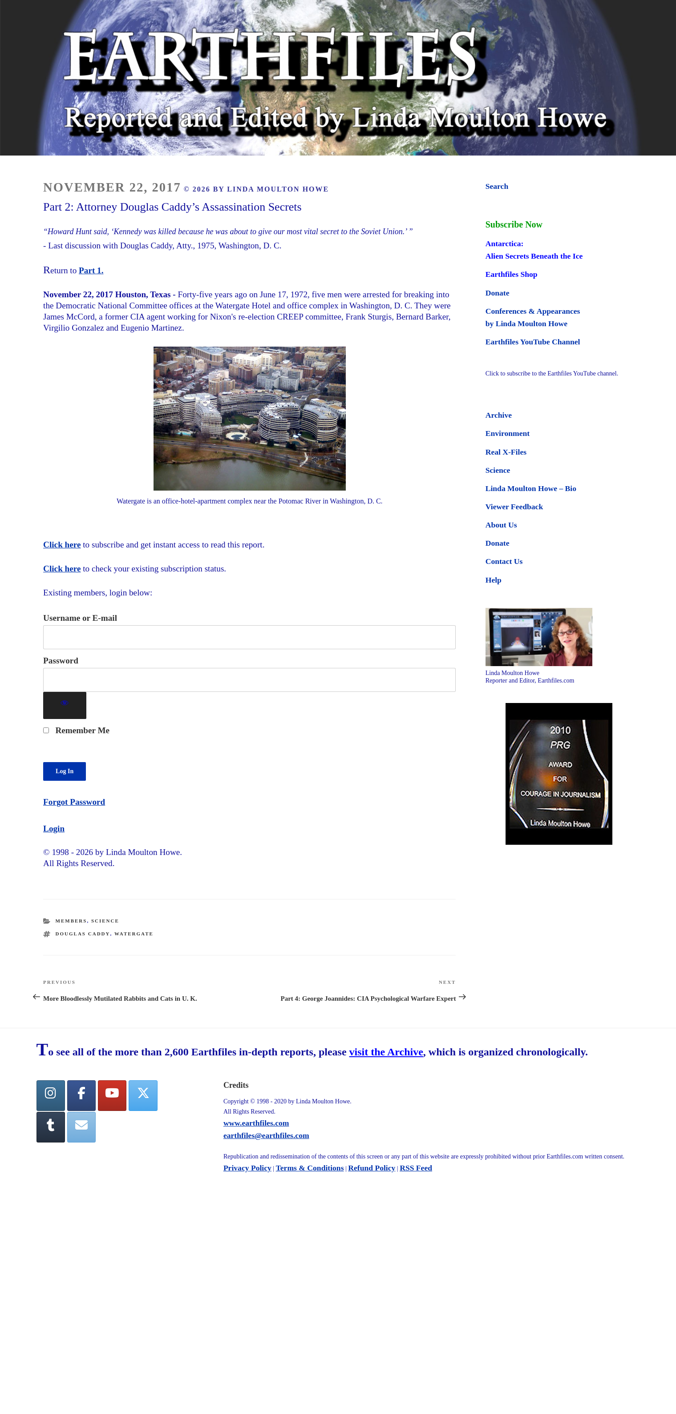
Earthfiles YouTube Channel (533, 341)
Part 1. (91, 270)
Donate (498, 292)
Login (54, 828)
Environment (508, 433)
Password (60, 660)
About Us (501, 524)
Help (494, 579)
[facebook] (81, 1095)
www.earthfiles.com (256, 1122)
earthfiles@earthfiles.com (266, 1135)
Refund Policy (371, 1167)
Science (105, 920)
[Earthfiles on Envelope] (81, 1127)
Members (71, 920)
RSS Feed (416, 1167)
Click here (62, 544)
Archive (499, 415)
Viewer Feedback (514, 506)
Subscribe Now (514, 224)
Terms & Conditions (310, 1167)
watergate (134, 933)
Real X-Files (506, 451)
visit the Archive (386, 1052)
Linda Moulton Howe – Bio (531, 488)
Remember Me (76, 730)
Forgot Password (74, 802)
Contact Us (504, 561)
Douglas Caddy (83, 933)
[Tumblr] (50, 1127)
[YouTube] (112, 1095)
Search (497, 186)
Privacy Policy (247, 1167)
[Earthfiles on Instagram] (50, 1095)
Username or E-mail (80, 618)
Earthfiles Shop (512, 274)
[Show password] (64, 705)
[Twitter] (143, 1095)
